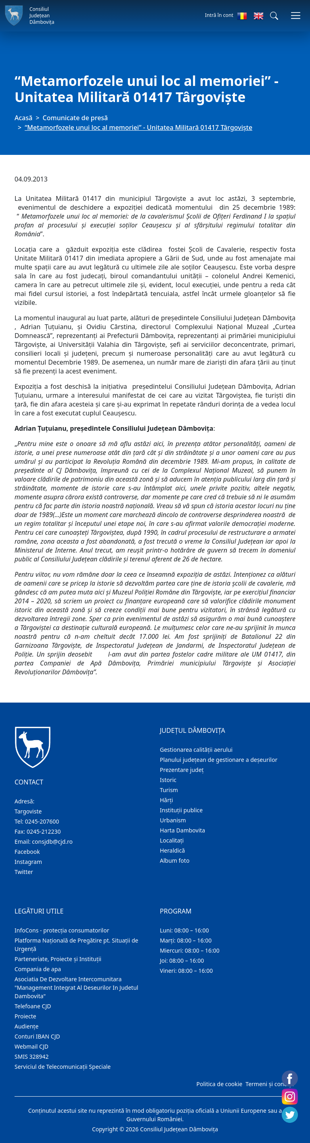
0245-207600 (42, 821)
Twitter (24, 872)
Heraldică (172, 850)
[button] (274, 16)
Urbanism (173, 820)
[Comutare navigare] (295, 15)
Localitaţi (172, 840)
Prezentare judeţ (182, 770)
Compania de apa (38, 969)
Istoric (168, 780)
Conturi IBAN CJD (37, 1036)
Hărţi (166, 800)
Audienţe (26, 1026)
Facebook (27, 851)
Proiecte (25, 1016)
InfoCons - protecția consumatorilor (62, 930)
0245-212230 (44, 831)
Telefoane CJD (33, 1006)
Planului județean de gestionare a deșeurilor (218, 759)
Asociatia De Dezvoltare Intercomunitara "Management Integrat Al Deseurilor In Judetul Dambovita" (76, 987)
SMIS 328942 (32, 1056)
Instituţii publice (181, 810)
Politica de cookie (219, 1084)
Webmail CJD (31, 1046)
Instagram (28, 862)
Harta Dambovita (182, 830)
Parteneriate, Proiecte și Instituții (58, 959)
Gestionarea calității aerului (196, 749)
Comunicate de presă (75, 117)
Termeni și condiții (269, 1084)
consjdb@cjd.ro (52, 841)
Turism (169, 790)
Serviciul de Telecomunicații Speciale (63, 1066)
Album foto (174, 860)
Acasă (23, 117)
